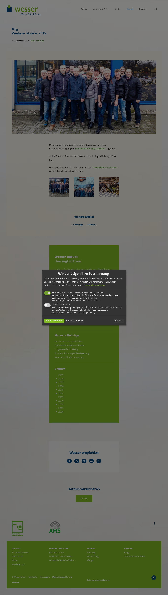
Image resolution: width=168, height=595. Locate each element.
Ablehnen (118, 321)
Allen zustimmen (54, 321)
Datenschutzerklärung (95, 285)
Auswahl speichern (74, 321)
